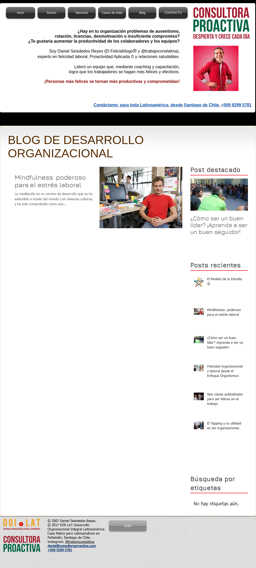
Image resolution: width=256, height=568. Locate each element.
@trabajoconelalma (79, 542)
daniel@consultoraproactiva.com (72, 546)
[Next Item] (239, 195)
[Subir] (127, 526)
